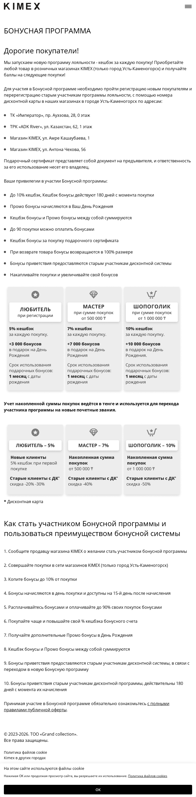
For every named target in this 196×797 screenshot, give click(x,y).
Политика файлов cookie (25, 752)
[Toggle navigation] (188, 6)
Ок (98, 789)
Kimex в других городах (25, 757)
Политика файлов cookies (147, 776)
